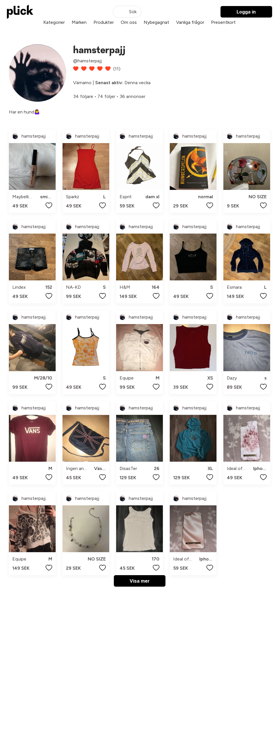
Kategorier (54, 22)
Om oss (129, 22)
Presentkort (223, 22)
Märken (79, 22)
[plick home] (20, 12)
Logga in (246, 12)
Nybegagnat (156, 22)
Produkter (103, 22)
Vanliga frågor (190, 22)
